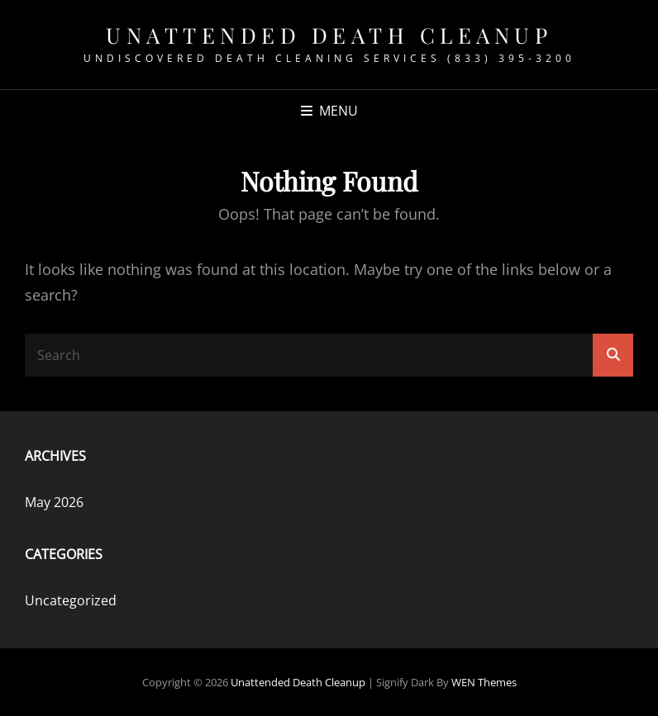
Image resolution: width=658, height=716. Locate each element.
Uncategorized (71, 600)
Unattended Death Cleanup (329, 35)
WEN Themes (484, 682)
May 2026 (54, 502)
